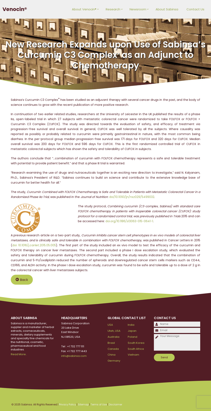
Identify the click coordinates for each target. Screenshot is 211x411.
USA (110, 325)
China (111, 355)
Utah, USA (114, 331)
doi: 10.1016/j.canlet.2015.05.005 (34, 245)
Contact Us (195, 9)
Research (115, 9)
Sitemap (83, 404)
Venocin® (14, 9)
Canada (113, 349)
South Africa (136, 349)
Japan (132, 331)
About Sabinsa (167, 9)
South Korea (136, 343)
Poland (132, 337)
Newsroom (140, 9)
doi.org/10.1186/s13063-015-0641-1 (129, 221)
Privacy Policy (67, 404)
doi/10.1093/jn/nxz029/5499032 (131, 197)
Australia (113, 337)
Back (22, 279)
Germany (114, 361)
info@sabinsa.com (74, 356)
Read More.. (19, 354)
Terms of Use (99, 404)
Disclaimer (115, 404)
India (131, 325)
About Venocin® (87, 9)
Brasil (111, 343)
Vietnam (133, 355)
